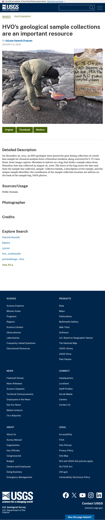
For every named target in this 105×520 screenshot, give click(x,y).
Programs (11, 316)
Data (61, 306)
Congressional (14, 456)
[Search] (91, 7)
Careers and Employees (19, 466)
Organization (13, 445)
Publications (65, 316)
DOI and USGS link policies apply (76, 461)
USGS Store (65, 354)
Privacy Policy (66, 450)
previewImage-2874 (13, 259)
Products (65, 298)
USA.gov (63, 472)
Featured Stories (15, 378)
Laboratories (13, 338)
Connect (64, 371)
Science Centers (15, 327)
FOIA (61, 440)
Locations (64, 383)
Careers (63, 399)
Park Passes (65, 359)
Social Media (65, 394)
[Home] (10, 10)
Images (6, 16)
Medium (40, 129)
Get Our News (14, 405)
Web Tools (64, 327)
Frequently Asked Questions (21, 343)
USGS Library (66, 348)
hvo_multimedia (11, 253)
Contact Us (64, 405)
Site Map (63, 456)
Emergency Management (19, 477)
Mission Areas (14, 311)
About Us (11, 434)
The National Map (68, 343)
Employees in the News (18, 399)
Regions (11, 321)
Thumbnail (24, 129)
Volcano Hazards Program (18, 40)
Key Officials (13, 450)
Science (11, 298)
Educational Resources (18, 348)
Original (9, 129)
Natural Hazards (11, 237)
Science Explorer (15, 306)
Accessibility (65, 434)
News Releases (14, 383)
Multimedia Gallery (68, 321)
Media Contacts (15, 410)
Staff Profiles (66, 389)
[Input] (76, 7)
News (10, 371)
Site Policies (65, 445)
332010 (6, 248)
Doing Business (14, 472)
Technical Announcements (20, 394)
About (10, 427)
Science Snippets (15, 389)
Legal (62, 427)
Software (63, 332)
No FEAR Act (65, 466)
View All (7, 265)
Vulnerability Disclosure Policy (74, 477)
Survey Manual (14, 440)
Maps (62, 311)
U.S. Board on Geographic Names (76, 338)
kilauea (6, 242)
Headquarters (66, 378)
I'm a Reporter (14, 415)
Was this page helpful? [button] (80, 517)
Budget (10, 461)
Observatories (14, 332)
